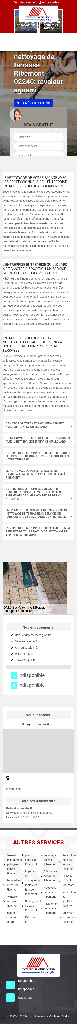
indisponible (24, 2)
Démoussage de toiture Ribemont (48, 876)
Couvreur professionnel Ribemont (66, 917)
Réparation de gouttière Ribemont (66, 899)
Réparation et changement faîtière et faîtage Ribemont (29, 883)
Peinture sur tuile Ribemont (66, 880)
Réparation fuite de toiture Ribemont (66, 862)
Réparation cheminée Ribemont (10, 885)
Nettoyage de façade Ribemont (48, 892)
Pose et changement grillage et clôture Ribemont (10, 864)
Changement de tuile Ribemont (29, 906)
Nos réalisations (33, 103)
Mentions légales (59, 1016)
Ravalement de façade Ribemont (48, 908)
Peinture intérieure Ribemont (10, 901)
